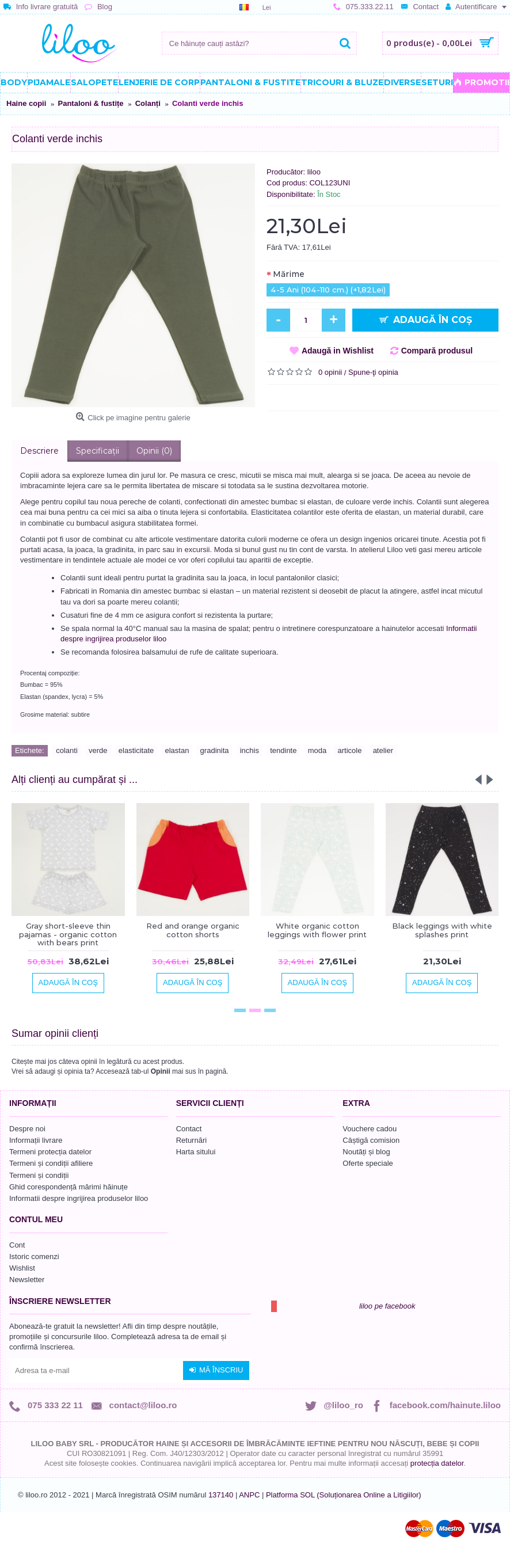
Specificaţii (97, 451)
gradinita (214, 750)
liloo (314, 172)
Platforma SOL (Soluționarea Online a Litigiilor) (343, 1495)
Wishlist (22, 1268)
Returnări (191, 1140)
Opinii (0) (154, 451)
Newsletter (26, 1279)
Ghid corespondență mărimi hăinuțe (68, 1187)
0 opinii (330, 372)
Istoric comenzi (34, 1256)
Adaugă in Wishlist (338, 350)
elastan (177, 750)
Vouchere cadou (369, 1128)
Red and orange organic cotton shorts (192, 929)
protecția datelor (437, 1463)
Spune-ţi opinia (373, 372)
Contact (189, 1128)
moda (317, 750)
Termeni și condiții (38, 1175)
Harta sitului (196, 1151)
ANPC (249, 1495)
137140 (220, 1495)
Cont (17, 1245)
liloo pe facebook (387, 1306)
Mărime (289, 274)
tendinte (283, 750)
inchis (249, 750)
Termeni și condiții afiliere (51, 1163)
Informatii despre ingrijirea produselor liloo (78, 1198)
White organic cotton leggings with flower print (317, 929)
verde (98, 750)
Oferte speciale (367, 1163)
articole (349, 750)
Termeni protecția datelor (50, 1151)
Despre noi (27, 1128)
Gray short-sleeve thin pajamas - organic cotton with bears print (68, 934)
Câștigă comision (370, 1140)
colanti (67, 750)
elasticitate (136, 750)
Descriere (39, 451)
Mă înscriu (216, 1370)
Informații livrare (35, 1140)
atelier (383, 750)
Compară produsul (437, 350)
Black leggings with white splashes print (442, 929)
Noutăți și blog (366, 1151)
